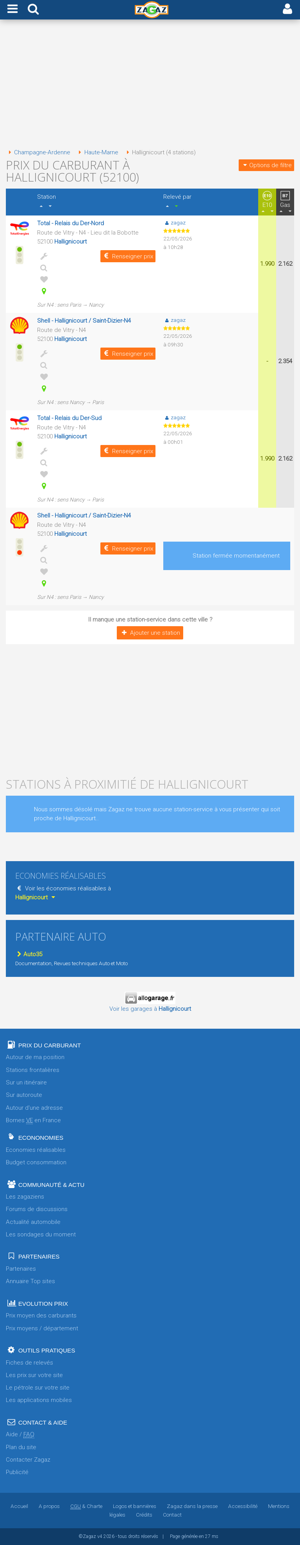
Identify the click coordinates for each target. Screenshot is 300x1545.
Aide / (20, 1434)
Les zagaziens (25, 1196)
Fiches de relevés (29, 1362)
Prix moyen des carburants (41, 1315)
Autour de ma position (35, 1057)
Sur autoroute (24, 1094)
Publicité (17, 1472)
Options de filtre (266, 165)
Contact (172, 1514)
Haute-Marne (97, 152)
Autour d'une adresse (34, 1107)
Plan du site (21, 1447)
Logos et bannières (134, 1506)
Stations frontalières (32, 1070)
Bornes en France (33, 1120)
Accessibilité (242, 1506)
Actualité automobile (33, 1221)
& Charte (86, 1506)
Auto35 (28, 954)
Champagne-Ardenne (38, 152)
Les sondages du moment (41, 1234)
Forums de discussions (37, 1209)
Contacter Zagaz (28, 1459)
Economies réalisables (36, 1149)
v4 (99, 1536)
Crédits (144, 1514)
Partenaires (21, 1268)
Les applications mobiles (39, 1400)
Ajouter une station (150, 632)
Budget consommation (36, 1162)
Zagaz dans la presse (192, 1506)
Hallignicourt (70, 241)
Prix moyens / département (42, 1328)
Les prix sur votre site (34, 1375)
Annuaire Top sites (30, 1281)
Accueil (19, 1506)
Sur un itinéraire (26, 1082)
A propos (49, 1506)
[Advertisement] (150, 84)
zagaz (174, 222)
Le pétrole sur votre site (38, 1387)
